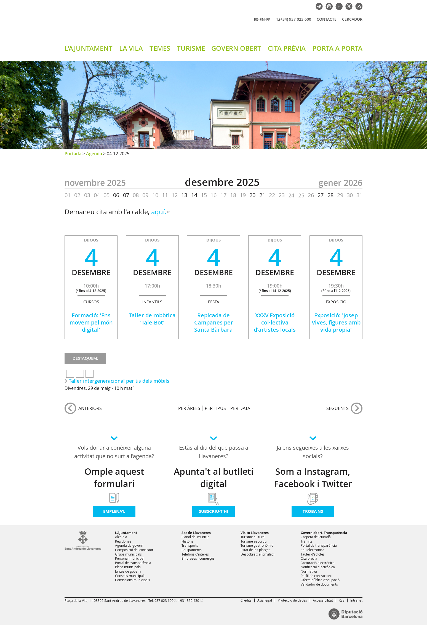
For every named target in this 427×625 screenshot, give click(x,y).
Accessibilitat (323, 600)
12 (175, 195)
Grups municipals (128, 554)
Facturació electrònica (318, 562)
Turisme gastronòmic (257, 545)
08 (136, 195)
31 (359, 195)
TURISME (191, 48)
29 (340, 195)
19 (243, 195)
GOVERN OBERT (236, 48)
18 (233, 195)
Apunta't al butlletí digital (213, 477)
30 (350, 195)
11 (165, 195)
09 (145, 195)
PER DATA (240, 408)
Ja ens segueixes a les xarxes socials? (313, 452)
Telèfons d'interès (195, 554)
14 (194, 195)
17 (223, 195)
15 (204, 195)
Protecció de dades (292, 600)
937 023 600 (164, 600)
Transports (190, 545)
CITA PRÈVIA (287, 48)
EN (262, 19)
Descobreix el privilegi (257, 554)
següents (337, 408)
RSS (342, 600)
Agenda (94, 154)
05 (106, 195)
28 (330, 195)
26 (311, 195)
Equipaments (192, 550)
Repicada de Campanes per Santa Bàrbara (213, 322)
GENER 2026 (340, 182)
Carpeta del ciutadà (316, 537)
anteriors (90, 408)
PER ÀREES (189, 408)
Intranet (356, 600)
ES (256, 19)
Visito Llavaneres (255, 532)
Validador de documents (319, 584)
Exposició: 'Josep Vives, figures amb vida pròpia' (336, 322)
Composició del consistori (134, 550)
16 (213, 195)
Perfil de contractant (316, 575)
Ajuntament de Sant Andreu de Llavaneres (129, 24)
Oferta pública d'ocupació (320, 580)
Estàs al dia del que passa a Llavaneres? (213, 452)
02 (77, 195)
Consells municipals (130, 575)
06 (116, 195)
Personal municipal (129, 558)
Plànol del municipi (196, 537)
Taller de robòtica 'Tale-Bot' (152, 319)
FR (268, 19)
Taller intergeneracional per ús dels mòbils (119, 380)
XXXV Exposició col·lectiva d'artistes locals (275, 322)
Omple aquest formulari (114, 477)
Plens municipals (128, 567)
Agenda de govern (129, 545)
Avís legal (264, 600)
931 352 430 (189, 600)
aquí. (158, 211)
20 (252, 195)
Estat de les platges (255, 550)
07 (126, 195)
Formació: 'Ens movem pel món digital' (91, 322)
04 (97, 195)
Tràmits (306, 541)
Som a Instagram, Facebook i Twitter (313, 477)
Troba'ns (313, 511)
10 (155, 195)
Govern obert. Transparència (324, 532)
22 (272, 195)
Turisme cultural (253, 537)
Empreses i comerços (198, 558)
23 (282, 195)
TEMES (160, 48)
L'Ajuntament (126, 532)
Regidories (123, 541)
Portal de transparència (133, 562)
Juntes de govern (128, 571)
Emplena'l (114, 511)
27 (320, 195)
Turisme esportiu (253, 541)
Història (188, 541)
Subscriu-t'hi (213, 511)
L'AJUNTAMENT (89, 48)
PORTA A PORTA (337, 48)
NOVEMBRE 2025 (95, 182)
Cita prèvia (309, 558)
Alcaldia (121, 537)
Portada (73, 154)
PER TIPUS (215, 408)
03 (87, 195)
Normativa (309, 571)
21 (262, 195)
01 (68, 195)
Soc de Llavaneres (196, 532)
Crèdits (246, 600)
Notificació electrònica (318, 567)
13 (184, 195)
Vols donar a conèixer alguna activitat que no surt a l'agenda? (114, 452)
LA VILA (131, 48)
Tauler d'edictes (313, 554)
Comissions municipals (132, 580)
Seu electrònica (312, 550)
